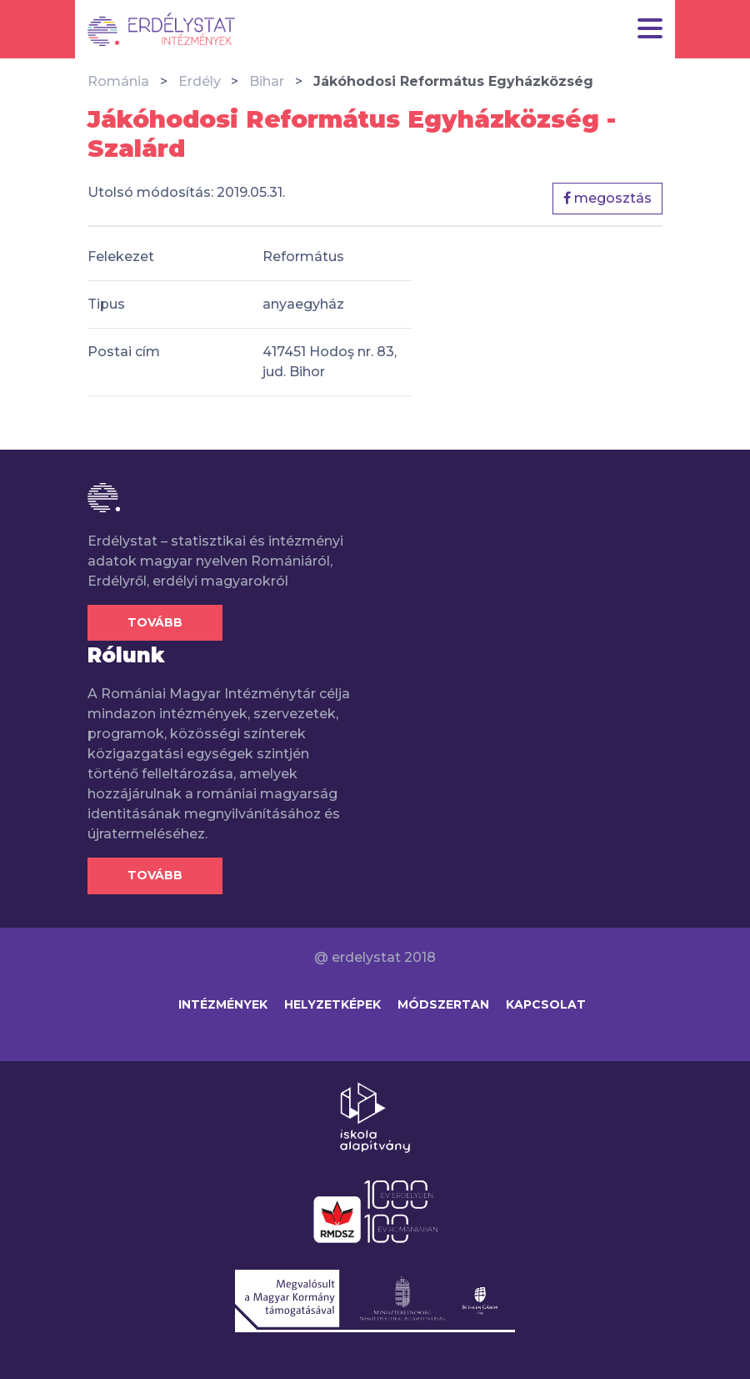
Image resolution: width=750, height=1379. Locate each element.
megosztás (607, 198)
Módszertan (443, 1004)
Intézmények (223, 1004)
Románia (118, 81)
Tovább (155, 622)
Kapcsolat (546, 1004)
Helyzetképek (332, 1004)
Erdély (199, 81)
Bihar (266, 81)
